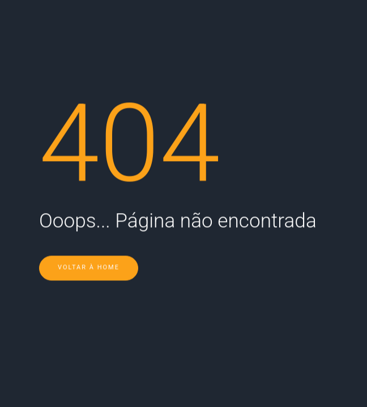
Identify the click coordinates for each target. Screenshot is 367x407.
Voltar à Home (89, 252)
